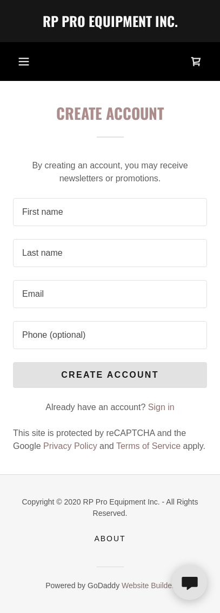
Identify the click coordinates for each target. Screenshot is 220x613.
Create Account (109, 374)
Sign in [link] (161, 407)
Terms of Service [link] (148, 446)
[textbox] (110, 212)
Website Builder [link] (148, 585)
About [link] (109, 538)
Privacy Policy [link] (70, 446)
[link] (110, 21)
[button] (24, 61)
